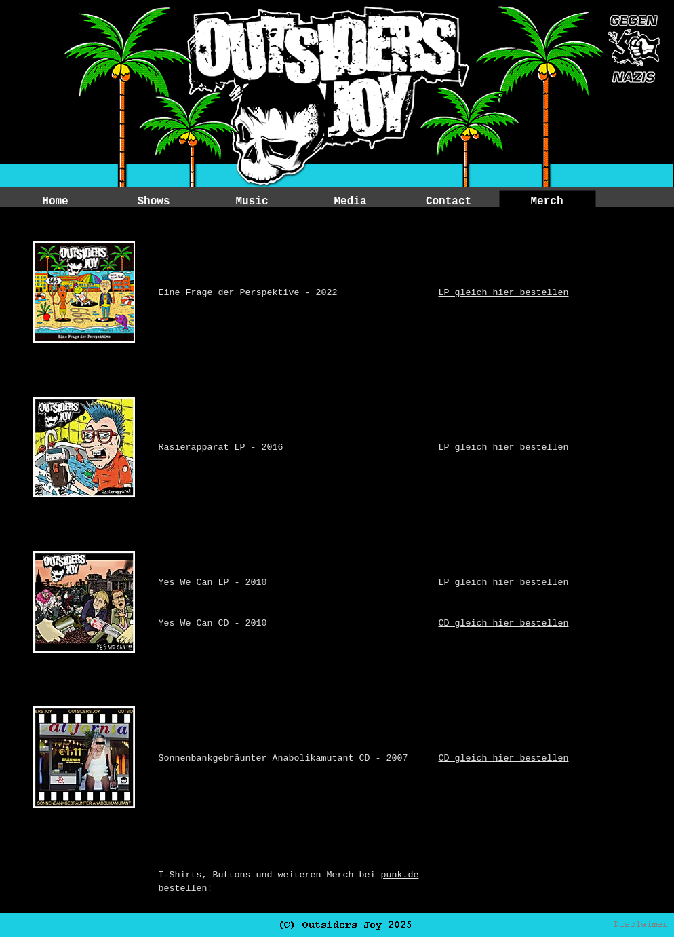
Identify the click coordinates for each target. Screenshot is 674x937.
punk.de (399, 875)
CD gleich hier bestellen (504, 623)
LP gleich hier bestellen (504, 293)
